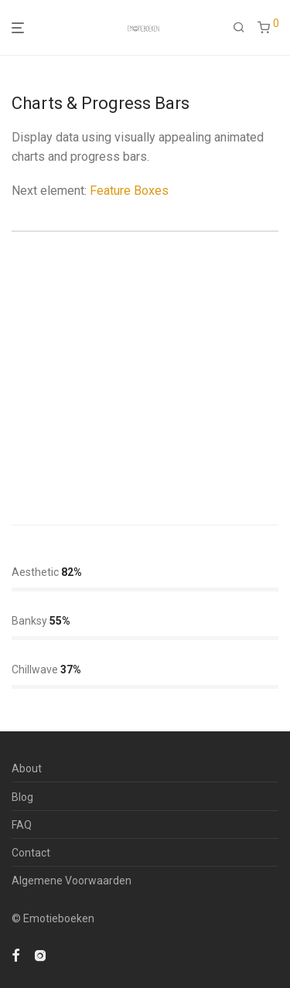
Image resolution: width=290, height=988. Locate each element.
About (27, 768)
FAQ (22, 825)
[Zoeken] (239, 28)
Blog (22, 797)
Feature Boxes (129, 190)
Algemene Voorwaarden (71, 880)
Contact (31, 853)
